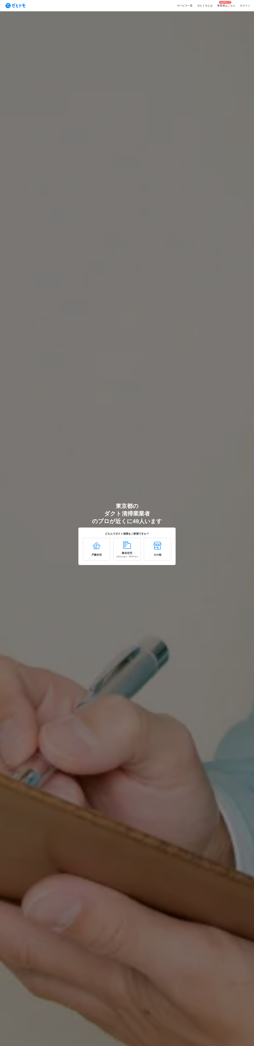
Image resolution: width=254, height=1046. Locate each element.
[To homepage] (15, 6)
